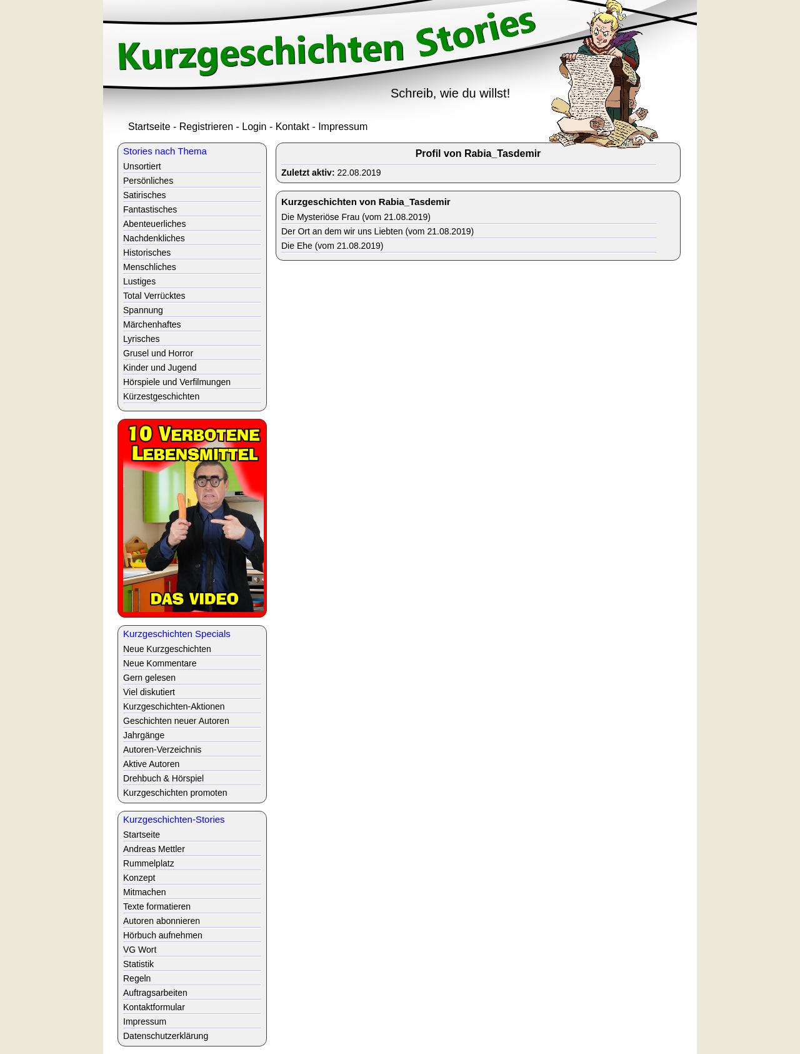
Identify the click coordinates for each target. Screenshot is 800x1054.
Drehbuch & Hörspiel (163, 778)
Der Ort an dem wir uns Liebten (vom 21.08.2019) (377, 231)
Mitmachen (144, 892)
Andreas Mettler (154, 849)
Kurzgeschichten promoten (175, 793)
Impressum (343, 126)
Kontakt (292, 126)
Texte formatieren (157, 906)
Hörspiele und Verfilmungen (177, 382)
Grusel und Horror (158, 353)
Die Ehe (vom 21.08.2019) (332, 246)
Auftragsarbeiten (155, 993)
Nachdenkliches (154, 238)
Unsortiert (142, 166)
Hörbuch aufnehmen (162, 935)
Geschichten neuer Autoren (176, 721)
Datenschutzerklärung (165, 1036)
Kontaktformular (154, 1007)
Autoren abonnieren (161, 921)
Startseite (149, 126)
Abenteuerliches (154, 224)
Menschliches (149, 267)
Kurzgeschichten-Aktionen (174, 706)
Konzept (139, 878)
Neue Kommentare (160, 663)
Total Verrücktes (154, 296)
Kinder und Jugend (160, 368)
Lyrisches (141, 339)
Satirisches (144, 195)
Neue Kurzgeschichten (167, 649)
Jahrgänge (143, 735)
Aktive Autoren (151, 764)
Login (254, 126)
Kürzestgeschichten (161, 396)
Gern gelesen (149, 678)
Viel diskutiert (149, 692)
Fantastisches (150, 209)
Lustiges (139, 281)
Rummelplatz (148, 863)
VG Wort (139, 950)
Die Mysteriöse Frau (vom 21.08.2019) (356, 217)
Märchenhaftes (152, 324)
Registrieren (206, 126)
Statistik (138, 964)
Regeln (137, 978)
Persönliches (148, 181)
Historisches (147, 253)
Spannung (143, 310)
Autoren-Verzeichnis (162, 750)
